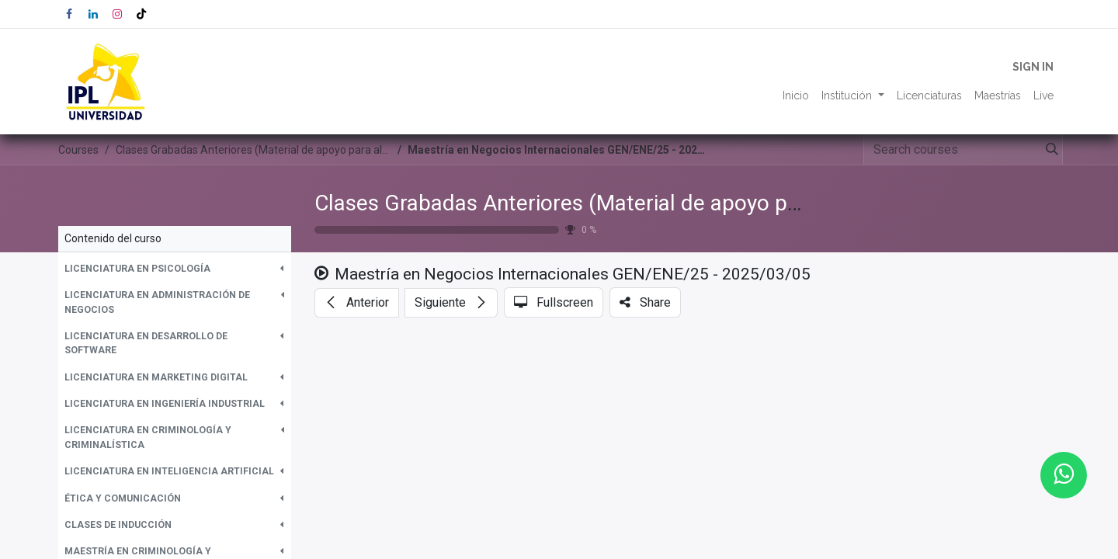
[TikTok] (141, 14)
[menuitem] (795, 96)
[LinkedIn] (93, 14)
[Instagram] (117, 14)
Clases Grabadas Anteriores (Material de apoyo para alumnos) (613, 203)
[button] (174, 269)
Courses (78, 150)
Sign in (1033, 67)
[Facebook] (69, 14)
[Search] (1049, 150)
